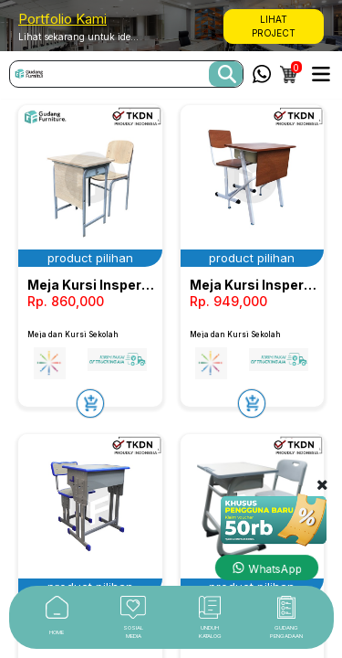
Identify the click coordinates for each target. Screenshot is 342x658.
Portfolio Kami (62, 18)
